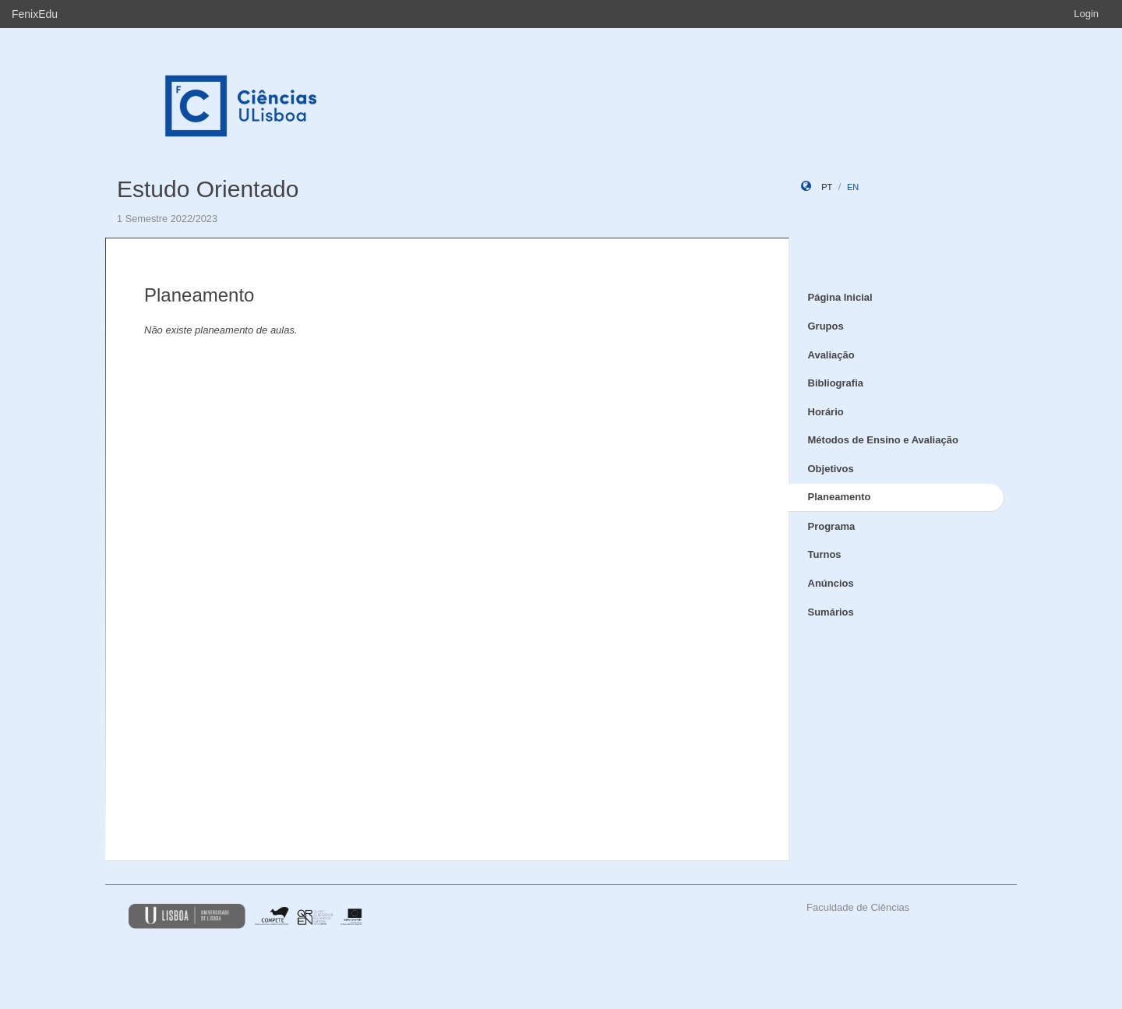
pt (826, 187)
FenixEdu (35, 14)
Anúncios (831, 583)
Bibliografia (836, 383)
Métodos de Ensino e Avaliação (883, 440)
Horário (826, 412)
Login (1086, 13)
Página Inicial (840, 297)
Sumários (831, 612)
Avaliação (831, 355)
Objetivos (831, 469)
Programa (832, 526)
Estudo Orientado (207, 189)
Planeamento (839, 497)
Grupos (826, 326)
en (853, 187)
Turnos (825, 554)
